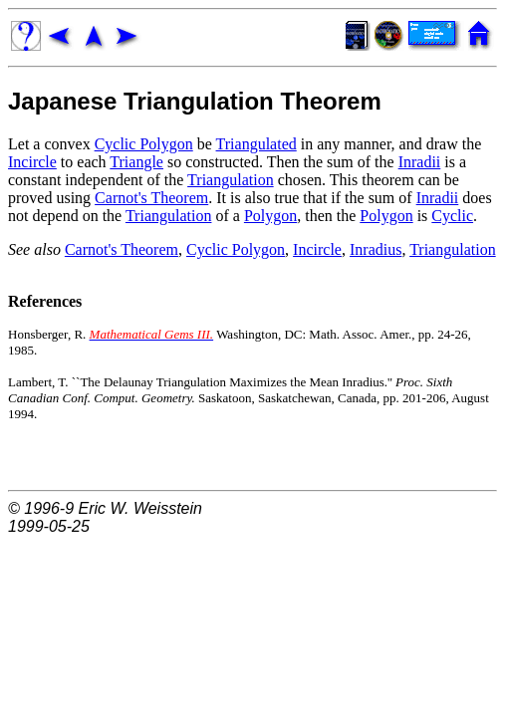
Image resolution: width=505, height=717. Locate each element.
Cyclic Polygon (144, 143)
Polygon (270, 215)
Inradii (419, 161)
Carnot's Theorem (151, 197)
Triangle (136, 161)
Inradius (375, 249)
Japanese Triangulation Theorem (194, 101)
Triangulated (256, 143)
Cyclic (452, 215)
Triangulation (230, 179)
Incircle (32, 161)
